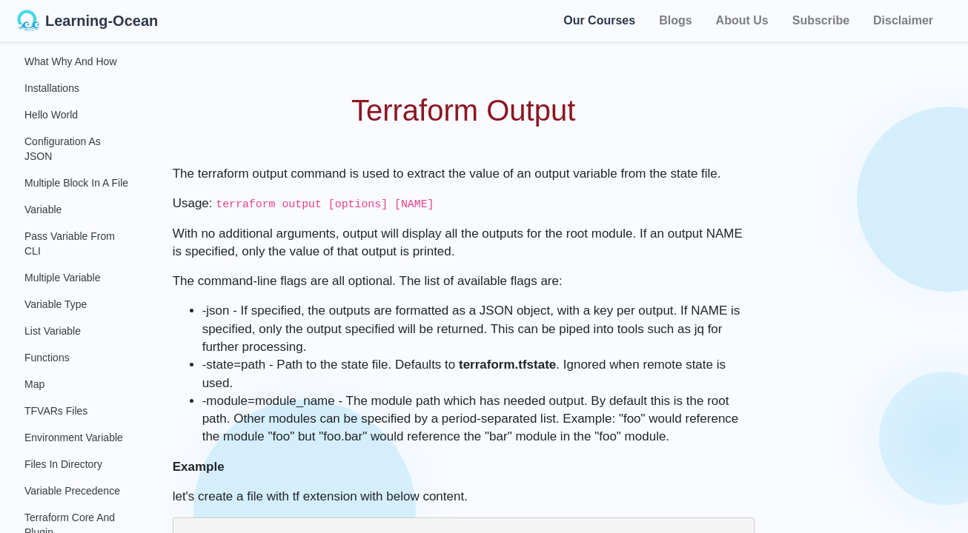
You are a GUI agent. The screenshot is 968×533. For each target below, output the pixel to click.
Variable (43, 209)
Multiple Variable (62, 278)
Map (34, 384)
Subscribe (820, 20)
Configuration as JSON (62, 148)
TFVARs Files (55, 411)
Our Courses (599, 18)
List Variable (52, 331)
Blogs (675, 20)
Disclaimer (903, 20)
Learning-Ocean (87, 21)
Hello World (51, 115)
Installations (51, 88)
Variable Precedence (72, 491)
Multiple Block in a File (76, 183)
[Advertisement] (876, 266)
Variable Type (55, 304)
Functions (47, 357)
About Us (742, 20)
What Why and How (70, 61)
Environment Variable (73, 437)
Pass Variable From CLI (69, 243)
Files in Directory (63, 464)
